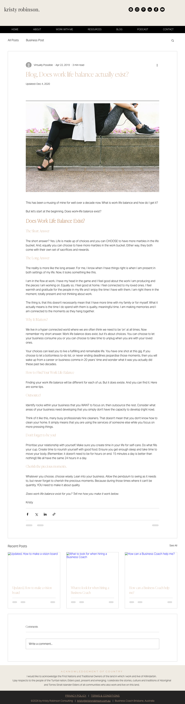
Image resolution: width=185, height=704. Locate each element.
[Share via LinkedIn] (45, 514)
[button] (172, 40)
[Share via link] (54, 514)
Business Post (35, 40)
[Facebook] (156, 9)
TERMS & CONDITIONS (105, 695)
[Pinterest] (143, 9)
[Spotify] (131, 9)
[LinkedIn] (149, 9)
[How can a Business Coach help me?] (151, 566)
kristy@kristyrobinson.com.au (94, 700)
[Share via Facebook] (27, 514)
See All (173, 545)
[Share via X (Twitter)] (36, 514)
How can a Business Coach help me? (149, 590)
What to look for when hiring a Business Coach (90, 590)
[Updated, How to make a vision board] (34, 566)
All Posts (13, 40)
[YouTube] (162, 9)
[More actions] (157, 65)
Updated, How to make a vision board (32, 590)
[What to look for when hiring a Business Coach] (93, 566)
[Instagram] (137, 9)
